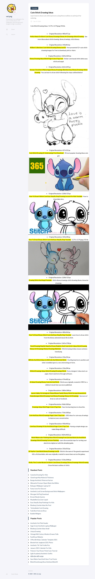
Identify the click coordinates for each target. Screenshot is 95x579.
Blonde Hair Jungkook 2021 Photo (41, 542)
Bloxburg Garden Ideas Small (39, 529)
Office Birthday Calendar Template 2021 (43, 540)
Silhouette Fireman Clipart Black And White (44, 483)
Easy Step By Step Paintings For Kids (42, 502)
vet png (9, 16)
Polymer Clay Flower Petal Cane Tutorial (43, 551)
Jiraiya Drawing (35, 531)
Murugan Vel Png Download (39, 494)
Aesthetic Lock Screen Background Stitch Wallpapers (47, 491)
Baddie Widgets (35, 514)
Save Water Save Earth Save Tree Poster (43, 559)
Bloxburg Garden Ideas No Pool (40, 505)
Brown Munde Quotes (37, 497)
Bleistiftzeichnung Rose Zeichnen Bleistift (44, 562)
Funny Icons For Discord (38, 489)
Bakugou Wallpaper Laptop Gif (40, 486)
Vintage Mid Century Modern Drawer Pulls (44, 534)
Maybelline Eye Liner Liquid (39, 500)
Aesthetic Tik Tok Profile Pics (40, 545)
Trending (34, 8)
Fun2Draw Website (36, 537)
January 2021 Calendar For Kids (40, 548)
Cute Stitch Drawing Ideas (41, 12)
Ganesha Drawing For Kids (39, 475)
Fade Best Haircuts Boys (38, 511)
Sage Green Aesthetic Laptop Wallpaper (43, 526)
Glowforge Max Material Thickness (42, 477)
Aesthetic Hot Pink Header (39, 523)
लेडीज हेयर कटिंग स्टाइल (36, 556)
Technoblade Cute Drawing (39, 508)
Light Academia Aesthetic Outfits (41, 553)
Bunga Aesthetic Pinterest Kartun (41, 480)
